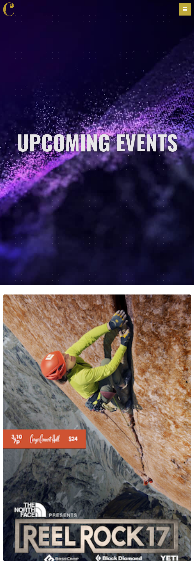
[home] (10, 9)
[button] (185, 9)
